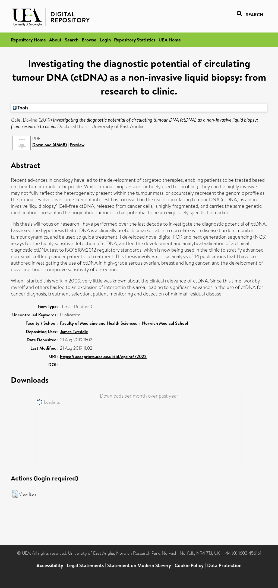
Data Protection (224, 565)
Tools (21, 107)
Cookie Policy (189, 565)
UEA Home (170, 40)
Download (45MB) (49, 145)
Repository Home (28, 40)
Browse (89, 40)
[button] (15, 494)
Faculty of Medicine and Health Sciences (98, 323)
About (55, 40)
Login (105, 40)
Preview (77, 145)
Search (71, 40)
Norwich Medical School (165, 323)
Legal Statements (85, 565)
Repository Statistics (134, 40)
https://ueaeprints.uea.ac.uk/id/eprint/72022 (103, 356)
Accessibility (49, 565)
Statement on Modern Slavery (139, 565)
